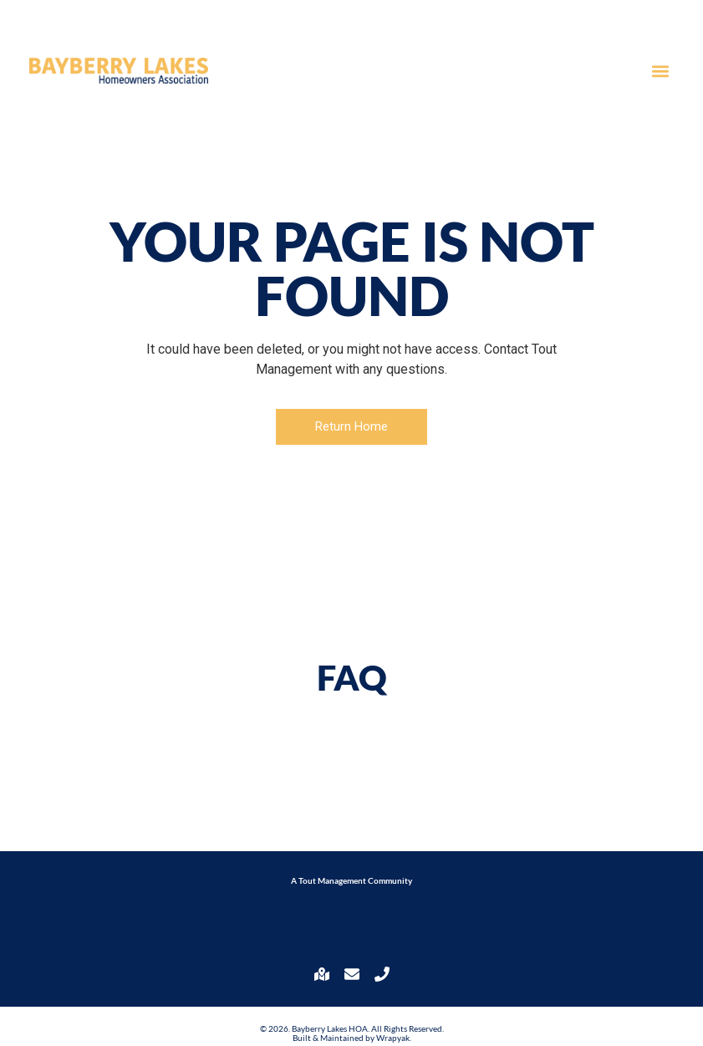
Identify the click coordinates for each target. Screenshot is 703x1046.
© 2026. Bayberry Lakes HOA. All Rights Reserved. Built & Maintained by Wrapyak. (352, 1033)
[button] (660, 70)
